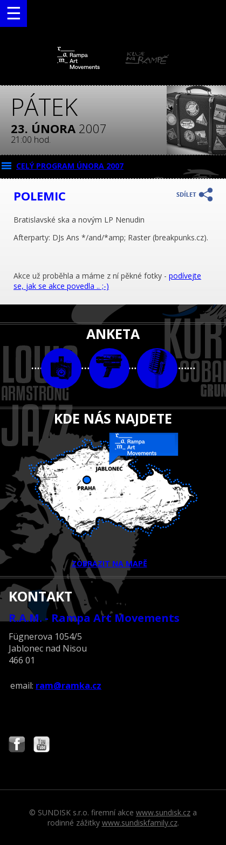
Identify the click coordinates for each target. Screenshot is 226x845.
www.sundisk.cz (163, 812)
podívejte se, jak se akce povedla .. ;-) (107, 281)
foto (61, 368)
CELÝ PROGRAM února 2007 (70, 166)
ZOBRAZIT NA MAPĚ (113, 501)
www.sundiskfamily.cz (139, 823)
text (157, 368)
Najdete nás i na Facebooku (17, 745)
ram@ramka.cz (68, 685)
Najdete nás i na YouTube (41, 745)
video (109, 368)
